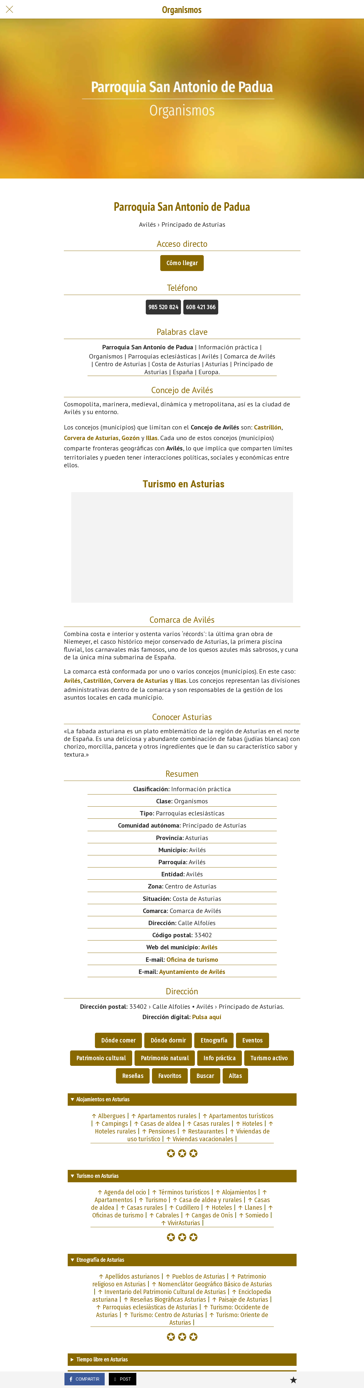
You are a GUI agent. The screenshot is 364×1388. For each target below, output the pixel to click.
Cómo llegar (182, 263)
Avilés (72, 680)
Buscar (205, 1075)
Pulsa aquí (206, 1017)
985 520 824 (163, 307)
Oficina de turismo (192, 959)
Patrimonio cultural (101, 1058)
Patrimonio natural (165, 1058)
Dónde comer (118, 1040)
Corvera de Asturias (91, 438)
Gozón (131, 438)
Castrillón (267, 427)
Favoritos (170, 1075)
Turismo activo (269, 1058)
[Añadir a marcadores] (293, 1380)
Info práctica (219, 1058)
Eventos (252, 1040)
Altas (235, 1075)
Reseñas (132, 1075)
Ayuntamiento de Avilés (192, 971)
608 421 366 (201, 307)
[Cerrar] (9, 9)
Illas (152, 438)
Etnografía (213, 1040)
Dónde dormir (168, 1040)
